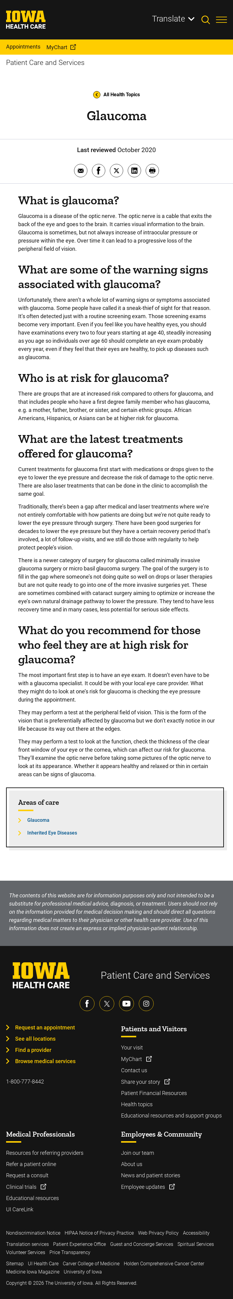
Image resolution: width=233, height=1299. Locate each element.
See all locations (35, 1038)
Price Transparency (69, 1252)
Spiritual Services (195, 1244)
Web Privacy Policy (158, 1233)
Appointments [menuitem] (23, 46)
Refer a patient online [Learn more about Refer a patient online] (31, 1164)
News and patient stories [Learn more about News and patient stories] (150, 1175)
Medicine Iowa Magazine (32, 1272)
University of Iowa (83, 1272)
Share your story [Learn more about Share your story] (141, 1082)
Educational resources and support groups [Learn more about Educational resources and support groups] (171, 1115)
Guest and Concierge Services (141, 1244)
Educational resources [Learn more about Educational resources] (32, 1198)
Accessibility (196, 1233)
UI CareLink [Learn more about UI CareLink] (19, 1209)
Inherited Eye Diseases (52, 833)
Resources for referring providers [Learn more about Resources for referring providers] (44, 1153)
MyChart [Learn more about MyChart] (132, 1059)
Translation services (27, 1244)
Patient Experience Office (79, 1244)
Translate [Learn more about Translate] (168, 19)
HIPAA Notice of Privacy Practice (99, 1233)
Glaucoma (38, 820)
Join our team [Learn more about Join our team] (137, 1153)
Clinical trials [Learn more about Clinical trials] (22, 1187)
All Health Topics (116, 94)
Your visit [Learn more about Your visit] (132, 1047)
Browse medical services (45, 1061)
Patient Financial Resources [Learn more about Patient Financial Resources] (154, 1093)
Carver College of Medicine (91, 1264)
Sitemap (15, 1264)
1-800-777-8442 (25, 1081)
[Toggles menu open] (221, 19)
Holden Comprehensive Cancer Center (164, 1264)
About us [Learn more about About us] (131, 1164)
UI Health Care (43, 1264)
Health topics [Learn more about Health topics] (137, 1104)
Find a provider (33, 1050)
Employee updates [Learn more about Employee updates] (143, 1187)
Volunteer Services (25, 1252)
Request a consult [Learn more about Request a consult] (27, 1175)
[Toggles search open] (208, 19)
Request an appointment (45, 1027)
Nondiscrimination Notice (33, 1233)
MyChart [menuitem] (56, 47)
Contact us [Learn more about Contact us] (134, 1070)
